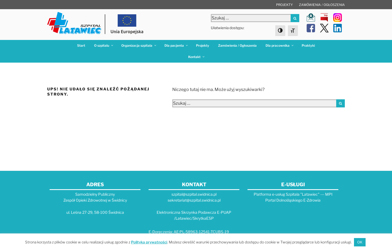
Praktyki (308, 45)
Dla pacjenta (176, 45)
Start (81, 45)
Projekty (284, 5)
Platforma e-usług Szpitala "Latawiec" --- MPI (293, 194)
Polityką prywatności (149, 242)
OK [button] (359, 242)
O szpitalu (104, 45)
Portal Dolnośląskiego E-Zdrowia (293, 200)
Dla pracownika (280, 45)
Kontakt (196, 57)
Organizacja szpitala (139, 45)
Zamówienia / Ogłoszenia (322, 5)
